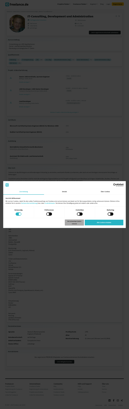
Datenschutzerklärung (29, 203)
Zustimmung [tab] (23, 192)
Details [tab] (64, 192)
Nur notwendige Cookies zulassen (74, 222)
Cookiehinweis (50, 203)
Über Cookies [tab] (105, 192)
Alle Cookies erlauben (104, 222)
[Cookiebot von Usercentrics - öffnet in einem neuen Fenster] (115, 184)
